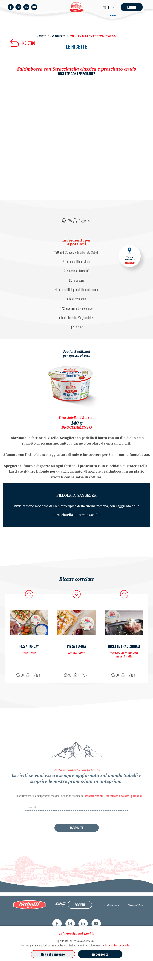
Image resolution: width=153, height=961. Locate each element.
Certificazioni (111, 919)
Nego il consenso (53, 954)
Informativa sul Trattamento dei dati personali (113, 810)
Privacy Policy (135, 919)
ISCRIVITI (76, 842)
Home (41, 35)
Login (131, 7)
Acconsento (100, 954)
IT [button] (110, 7)
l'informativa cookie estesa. (118, 945)
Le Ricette (57, 35)
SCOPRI (80, 919)
